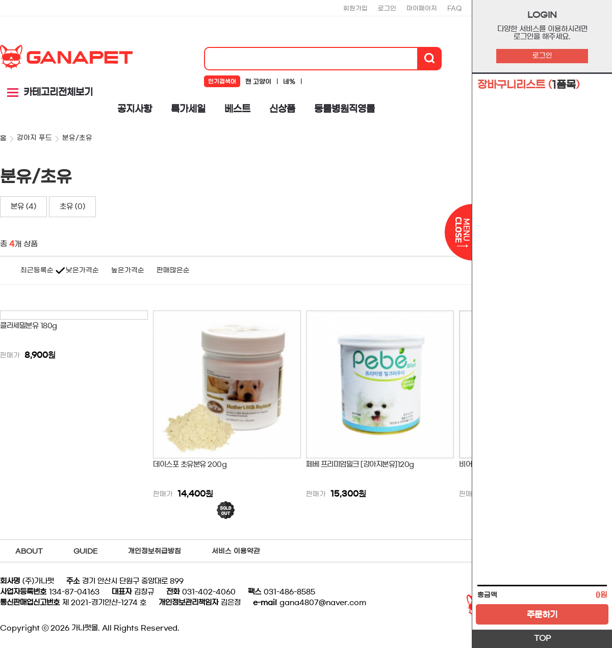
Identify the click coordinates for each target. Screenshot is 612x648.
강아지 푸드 (34, 138)
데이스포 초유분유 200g (189, 464)
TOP (542, 638)
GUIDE (85, 551)
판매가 (10, 355)
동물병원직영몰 (344, 109)
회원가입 (355, 8)
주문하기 (542, 614)
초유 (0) (72, 206)
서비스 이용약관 (236, 551)
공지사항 (134, 109)
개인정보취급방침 (154, 551)
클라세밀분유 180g (28, 325)
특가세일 (188, 109)
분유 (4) (23, 206)
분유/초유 (77, 138)
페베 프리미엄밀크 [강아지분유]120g (360, 464)
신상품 (282, 109)
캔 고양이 (258, 82)
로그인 (542, 56)
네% (289, 82)
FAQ (454, 8)
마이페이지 (421, 8)
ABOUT (29, 551)
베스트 (237, 109)
